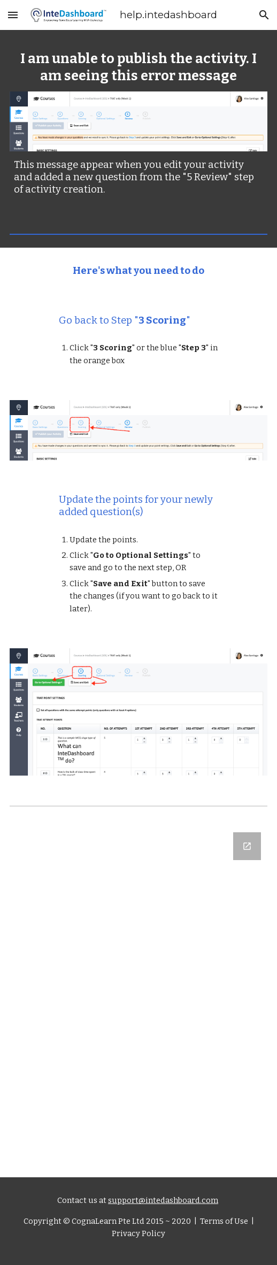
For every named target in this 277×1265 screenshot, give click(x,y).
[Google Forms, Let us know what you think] (139, 998)
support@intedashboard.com (163, 1200)
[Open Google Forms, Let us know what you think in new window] (247, 846)
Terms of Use (223, 1221)
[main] (139, 67)
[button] (13, 14)
